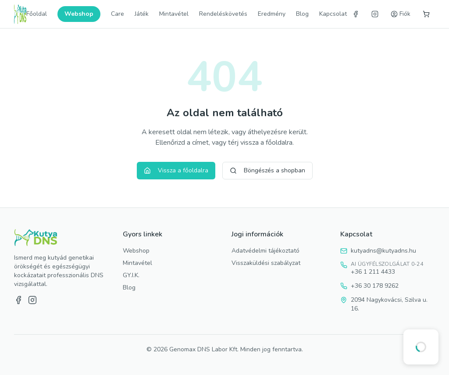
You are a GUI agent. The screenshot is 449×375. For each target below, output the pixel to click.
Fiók (400, 14)
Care (117, 14)
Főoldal (36, 14)
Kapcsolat (333, 14)
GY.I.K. (131, 275)
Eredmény (271, 14)
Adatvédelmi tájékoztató (265, 250)
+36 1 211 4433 (373, 272)
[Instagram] (375, 14)
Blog (302, 14)
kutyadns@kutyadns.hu (383, 250)
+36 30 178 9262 (375, 286)
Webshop (78, 14)
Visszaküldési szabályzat (266, 263)
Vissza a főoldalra (176, 170)
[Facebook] (355, 14)
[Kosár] (426, 14)
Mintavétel (174, 14)
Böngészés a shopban (267, 170)
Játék (142, 14)
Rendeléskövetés (223, 14)
